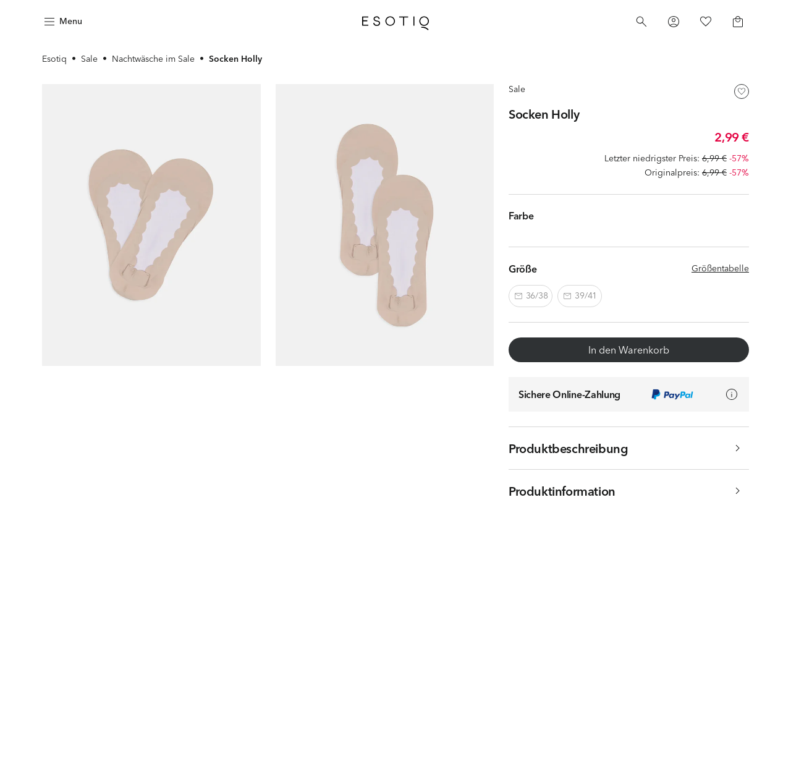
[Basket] (738, 22)
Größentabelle (720, 268)
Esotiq (54, 58)
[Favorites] (706, 22)
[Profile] (673, 22)
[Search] (641, 22)
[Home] (395, 21)
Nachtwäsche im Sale (153, 58)
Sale (89, 58)
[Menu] (62, 22)
